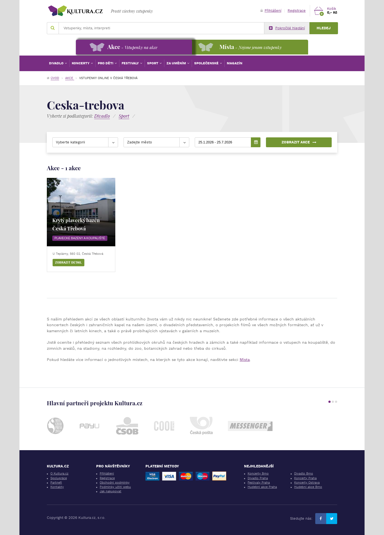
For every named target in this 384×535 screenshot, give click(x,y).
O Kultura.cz (59, 473)
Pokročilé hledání (287, 28)
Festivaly (131, 63)
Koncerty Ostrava (307, 482)
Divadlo (56, 63)
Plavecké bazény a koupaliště (80, 238)
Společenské (206, 63)
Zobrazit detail (68, 262)
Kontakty (57, 487)
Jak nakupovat (110, 491)
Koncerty (81, 63)
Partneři (56, 482)
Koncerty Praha (305, 478)
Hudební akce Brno (308, 487)
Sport (153, 63)
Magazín (234, 63)
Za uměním (177, 63)
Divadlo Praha (258, 478)
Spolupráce (58, 478)
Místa (245, 359)
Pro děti (106, 63)
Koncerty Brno (258, 473)
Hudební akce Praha (262, 487)
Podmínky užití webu (115, 487)
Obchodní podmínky (115, 482)
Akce (69, 78)
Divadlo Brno (303, 473)
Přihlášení (270, 10)
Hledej (324, 28)
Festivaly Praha (259, 482)
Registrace (297, 10)
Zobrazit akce (299, 142)
